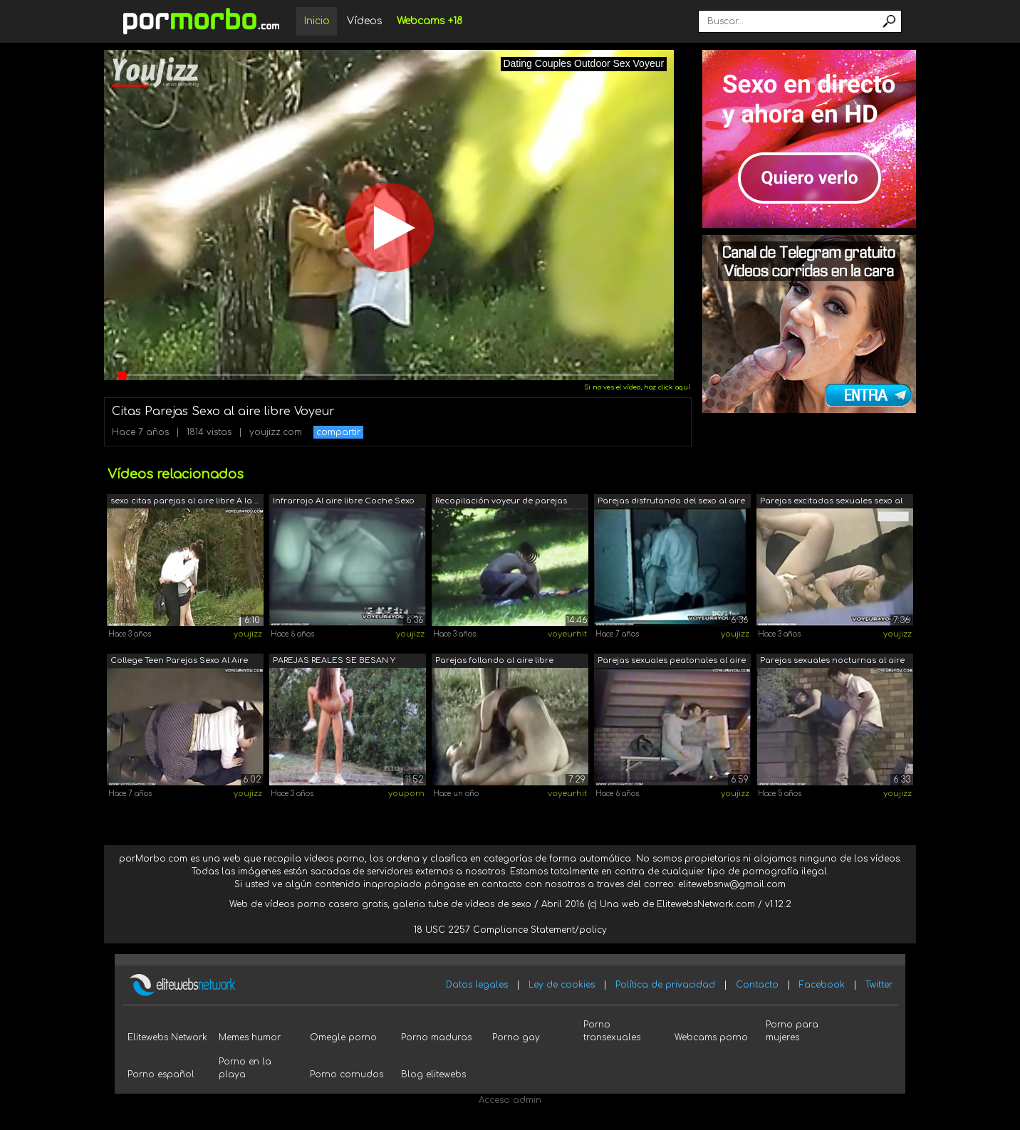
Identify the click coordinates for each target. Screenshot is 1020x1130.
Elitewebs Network (167, 1037)
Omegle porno (343, 1037)
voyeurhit (567, 634)
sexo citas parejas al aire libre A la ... (184, 501)
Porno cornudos (346, 1074)
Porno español (161, 1074)
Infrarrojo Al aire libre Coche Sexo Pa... (344, 502)
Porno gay (516, 1037)
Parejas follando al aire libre (494, 660)
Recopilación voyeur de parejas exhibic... (501, 502)
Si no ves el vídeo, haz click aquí (637, 387)
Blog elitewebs (433, 1074)
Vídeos (364, 21)
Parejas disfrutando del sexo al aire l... (671, 502)
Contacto (757, 985)
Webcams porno (711, 1037)
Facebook (822, 985)
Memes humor (250, 1037)
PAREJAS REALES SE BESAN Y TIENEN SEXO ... (334, 662)
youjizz (248, 634)
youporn (406, 793)
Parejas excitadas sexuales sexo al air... (831, 502)
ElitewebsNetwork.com (706, 904)
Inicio (316, 21)
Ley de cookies (562, 985)
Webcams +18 (429, 21)
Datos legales (477, 985)
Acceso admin (510, 1100)
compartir (338, 432)
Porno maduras (436, 1037)
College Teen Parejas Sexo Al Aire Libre (179, 662)
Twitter (878, 985)
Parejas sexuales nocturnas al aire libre (832, 662)
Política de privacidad (665, 985)
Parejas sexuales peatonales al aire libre (672, 662)
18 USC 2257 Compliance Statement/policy (510, 930)
